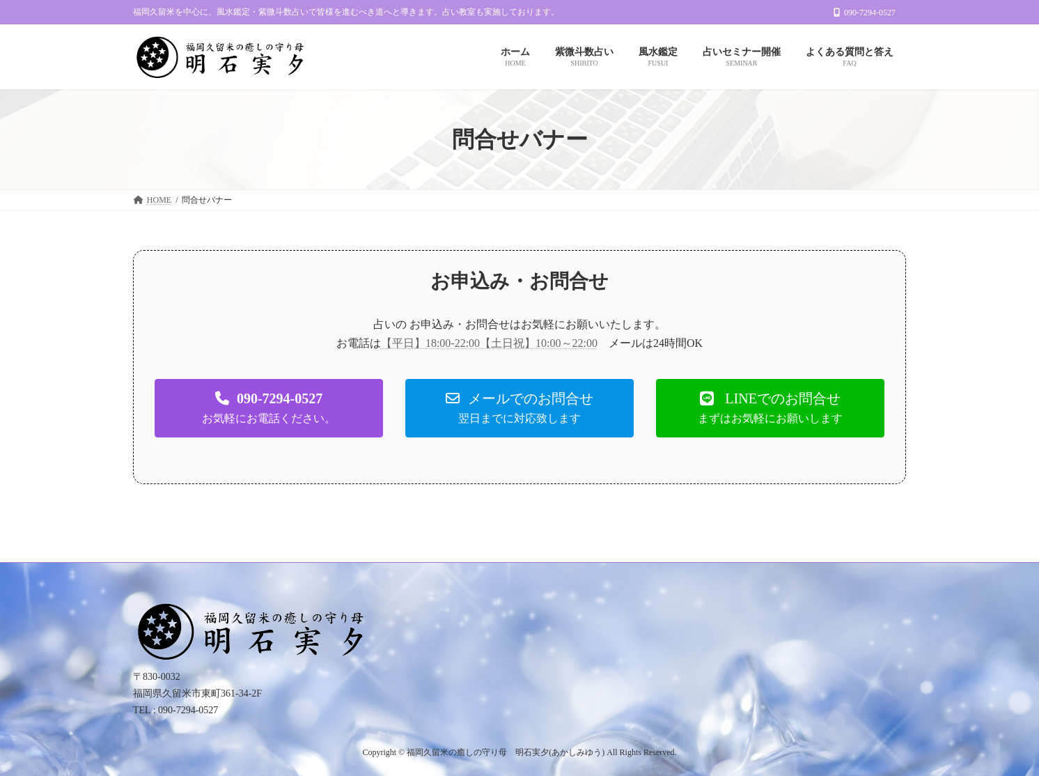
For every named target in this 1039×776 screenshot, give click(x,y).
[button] (269, 408)
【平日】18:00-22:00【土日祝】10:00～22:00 (489, 343)
